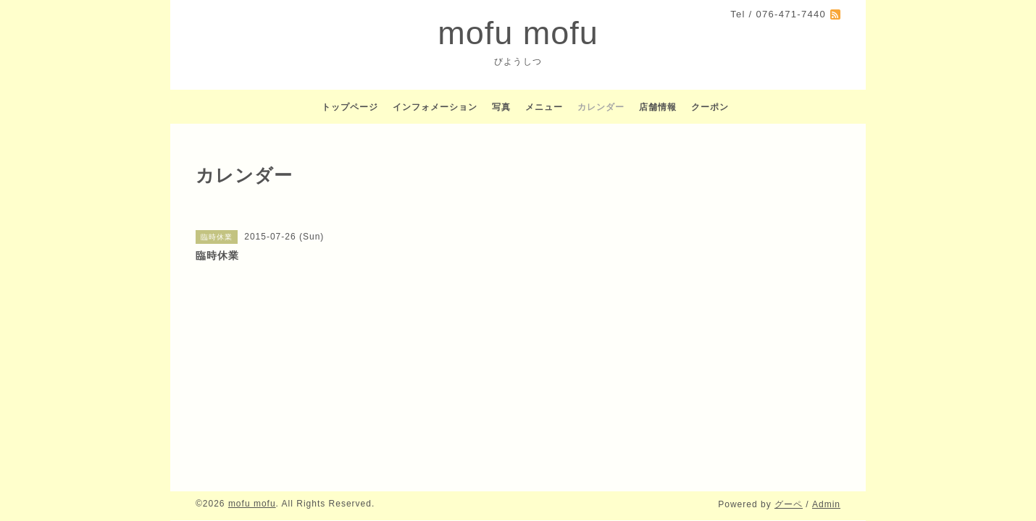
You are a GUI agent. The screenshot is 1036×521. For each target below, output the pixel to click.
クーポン (710, 107)
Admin (826, 504)
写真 (501, 107)
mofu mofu (518, 32)
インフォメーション (435, 107)
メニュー (544, 107)
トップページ (350, 107)
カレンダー (600, 107)
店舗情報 (658, 107)
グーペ (788, 504)
